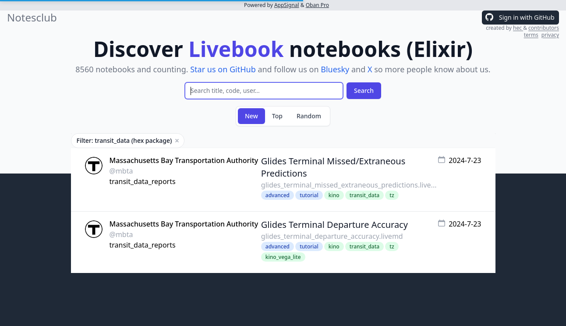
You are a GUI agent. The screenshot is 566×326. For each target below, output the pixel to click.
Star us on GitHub (223, 69)
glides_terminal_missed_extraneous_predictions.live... (349, 185)
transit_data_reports (143, 181)
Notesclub (32, 18)
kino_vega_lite (283, 257)
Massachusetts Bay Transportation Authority (184, 160)
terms (531, 35)
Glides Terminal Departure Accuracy (334, 224)
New (251, 116)
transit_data (364, 195)
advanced (277, 195)
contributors (543, 28)
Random (309, 116)
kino (334, 195)
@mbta (121, 171)
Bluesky (335, 69)
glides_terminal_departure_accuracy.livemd (332, 236)
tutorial (309, 195)
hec (518, 28)
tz (391, 195)
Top (277, 116)
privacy (550, 35)
